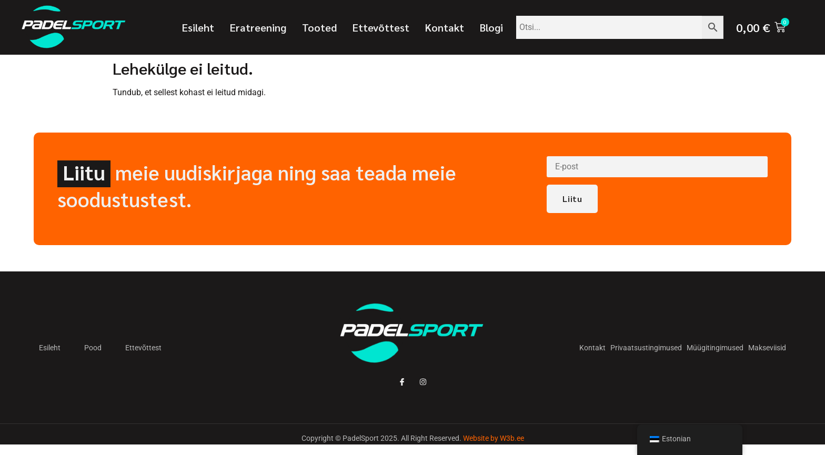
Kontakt (444, 27)
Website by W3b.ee (493, 438)
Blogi (491, 27)
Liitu (572, 199)
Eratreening (258, 27)
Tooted (319, 27)
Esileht (198, 27)
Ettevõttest (381, 27)
